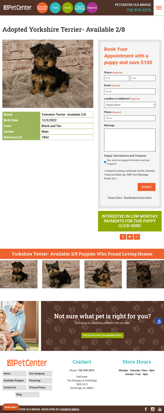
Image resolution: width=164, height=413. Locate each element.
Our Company (37, 373)
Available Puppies (14, 380)
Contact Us (10, 387)
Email (112, 85)
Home (7, 373)
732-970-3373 (139, 10)
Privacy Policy (37, 387)
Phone (112, 112)
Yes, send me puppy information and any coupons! (128, 162)
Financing (34, 380)
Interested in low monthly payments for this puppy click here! (130, 221)
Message (109, 125)
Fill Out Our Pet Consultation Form (102, 335)
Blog (19, 394)
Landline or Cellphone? (122, 98)
